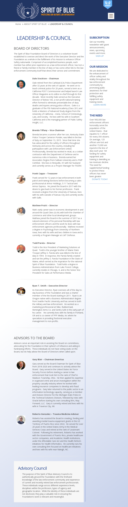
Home (18, 24)
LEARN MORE (99, 104)
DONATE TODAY (100, 179)
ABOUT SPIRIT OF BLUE (35, 24)
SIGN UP (100, 56)
